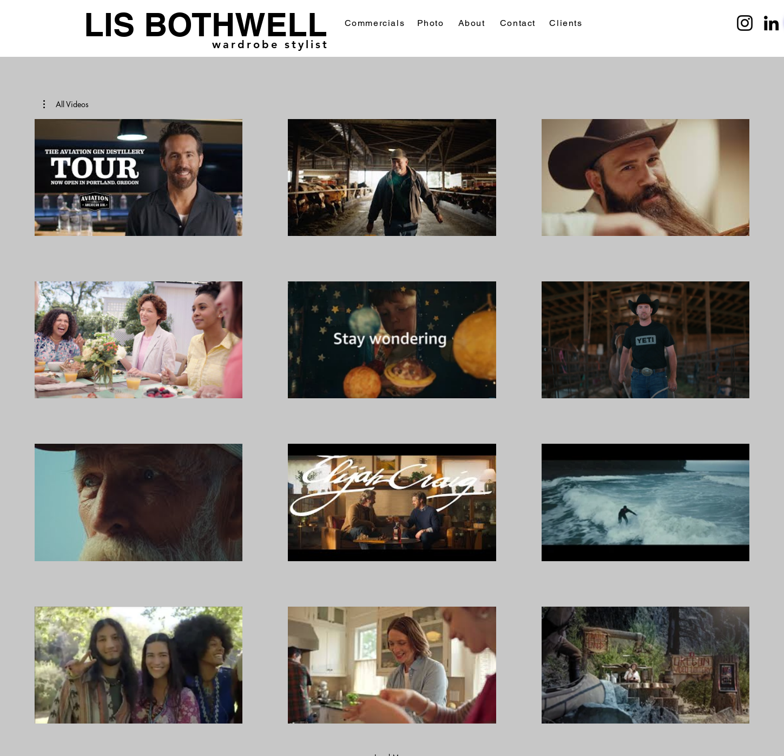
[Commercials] (376, 23)
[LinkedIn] (771, 23)
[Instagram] (744, 23)
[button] (66, 104)
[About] (473, 23)
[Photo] (431, 23)
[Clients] (567, 23)
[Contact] (519, 23)
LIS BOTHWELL (205, 24)
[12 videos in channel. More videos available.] (392, 421)
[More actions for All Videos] (66, 104)
